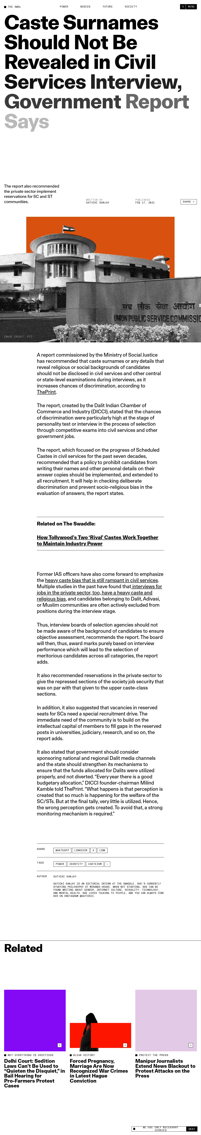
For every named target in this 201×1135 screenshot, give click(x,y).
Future (108, 6)
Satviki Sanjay (97, 203)
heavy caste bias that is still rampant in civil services (101, 580)
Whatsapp (62, 850)
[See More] (107, 864)
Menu (191, 6)
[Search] (183, 6)
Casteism (95, 864)
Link (102, 850)
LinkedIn (80, 850)
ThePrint (46, 392)
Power (64, 6)
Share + (189, 203)
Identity (76, 864)
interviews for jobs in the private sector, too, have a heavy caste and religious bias (99, 593)
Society (131, 6)
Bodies (85, 6)
